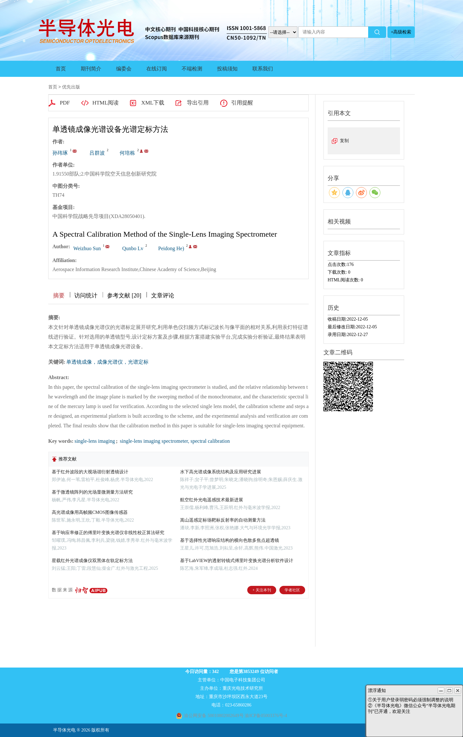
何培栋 (127, 153)
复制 (344, 140)
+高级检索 (401, 32)
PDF (65, 103)
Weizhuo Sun (87, 248)
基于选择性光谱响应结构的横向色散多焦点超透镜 (229, 540)
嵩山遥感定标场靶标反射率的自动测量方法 (223, 520)
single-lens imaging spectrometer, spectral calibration (174, 441)
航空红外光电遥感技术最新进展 (211, 499)
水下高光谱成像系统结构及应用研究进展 (220, 471)
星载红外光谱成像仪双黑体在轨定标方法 (92, 560)
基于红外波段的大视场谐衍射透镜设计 (90, 471)
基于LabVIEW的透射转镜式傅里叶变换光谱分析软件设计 (236, 560)
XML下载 (152, 103)
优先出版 (71, 87)
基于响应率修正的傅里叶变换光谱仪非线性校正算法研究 (108, 532)
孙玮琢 (60, 153)
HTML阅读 (105, 103)
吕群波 (97, 153)
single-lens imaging (95, 441)
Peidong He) (171, 248)
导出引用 (198, 103)
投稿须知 (227, 68)
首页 (61, 68)
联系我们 (262, 68)
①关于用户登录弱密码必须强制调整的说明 (410, 699)
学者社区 (292, 590)
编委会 (124, 68)
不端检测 (192, 68)
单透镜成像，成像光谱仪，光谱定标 (107, 362)
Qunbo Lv (132, 248)
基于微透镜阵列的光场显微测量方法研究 (92, 492)
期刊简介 (91, 68)
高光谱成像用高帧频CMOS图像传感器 (90, 512)
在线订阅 (156, 68)
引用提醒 (242, 103)
